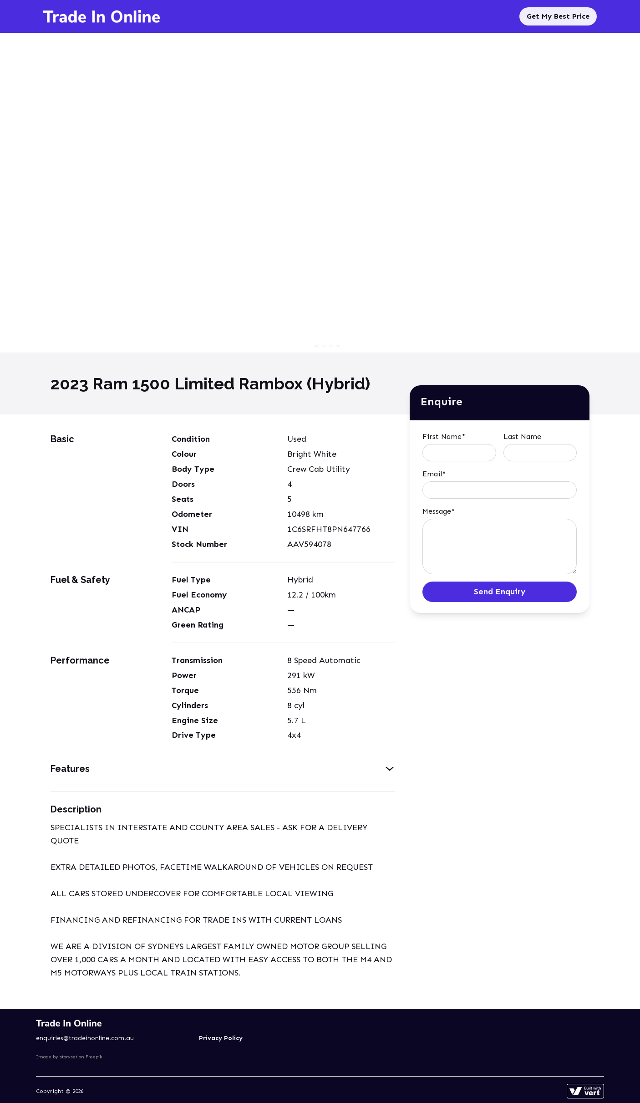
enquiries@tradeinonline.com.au (85, 1038)
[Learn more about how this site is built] (585, 1091)
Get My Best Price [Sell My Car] (558, 16)
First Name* (443, 436)
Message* (438, 511)
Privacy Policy (221, 1038)
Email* (434, 474)
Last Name (522, 436)
